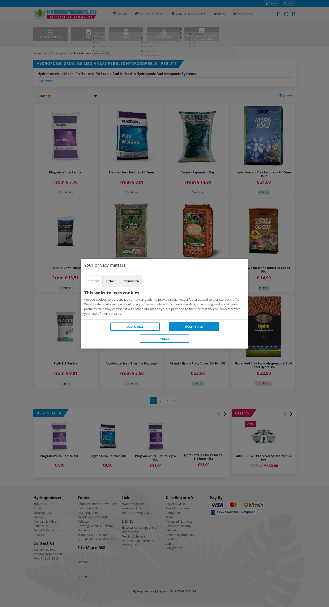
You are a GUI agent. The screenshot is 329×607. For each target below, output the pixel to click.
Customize (135, 327)
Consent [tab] (93, 281)
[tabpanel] (164, 303)
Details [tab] (111, 281)
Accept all (194, 327)
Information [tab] (131, 281)
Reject (164, 339)
